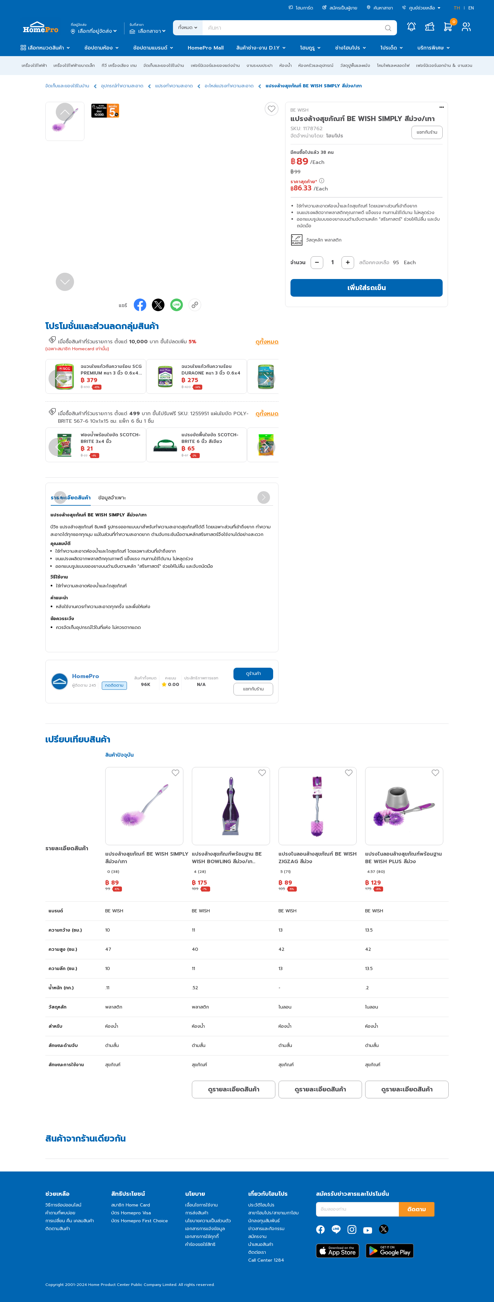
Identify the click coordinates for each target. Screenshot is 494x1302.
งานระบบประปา (259, 65)
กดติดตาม (114, 685)
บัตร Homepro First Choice (139, 1221)
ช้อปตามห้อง (98, 48)
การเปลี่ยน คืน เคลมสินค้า (69, 1221)
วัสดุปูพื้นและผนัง (355, 65)
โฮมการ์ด (301, 8)
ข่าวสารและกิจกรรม (266, 1228)
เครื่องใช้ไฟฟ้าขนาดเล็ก (74, 65)
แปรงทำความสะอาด (174, 86)
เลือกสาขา (148, 31)
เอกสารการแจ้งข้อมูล (205, 1228)
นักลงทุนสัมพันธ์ (264, 1221)
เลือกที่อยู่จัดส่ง (94, 31)
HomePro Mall (206, 48)
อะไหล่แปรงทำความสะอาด (229, 86)
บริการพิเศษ (430, 48)
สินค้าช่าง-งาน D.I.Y (258, 48)
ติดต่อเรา (257, 1252)
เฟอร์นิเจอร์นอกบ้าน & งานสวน (444, 65)
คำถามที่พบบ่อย (60, 1213)
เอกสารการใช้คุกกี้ (202, 1236)
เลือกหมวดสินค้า (46, 48)
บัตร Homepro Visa (131, 1213)
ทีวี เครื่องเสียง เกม (119, 65)
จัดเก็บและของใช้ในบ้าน (163, 65)
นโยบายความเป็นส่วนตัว (208, 1221)
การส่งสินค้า (196, 1213)
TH (457, 8)
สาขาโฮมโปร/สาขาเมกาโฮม (273, 1213)
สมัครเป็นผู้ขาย (339, 8)
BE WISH (299, 110)
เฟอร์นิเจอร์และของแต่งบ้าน (215, 65)
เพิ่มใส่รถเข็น (367, 287)
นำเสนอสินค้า (260, 1244)
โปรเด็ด (389, 48)
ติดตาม (416, 1209)
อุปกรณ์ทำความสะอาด (122, 86)
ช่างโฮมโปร (347, 48)
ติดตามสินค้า (57, 1228)
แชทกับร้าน (253, 689)
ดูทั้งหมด (267, 342)
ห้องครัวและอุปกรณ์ (315, 65)
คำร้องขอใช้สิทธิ (200, 1244)
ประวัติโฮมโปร (261, 1205)
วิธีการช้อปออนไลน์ (63, 1205)
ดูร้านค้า (253, 673)
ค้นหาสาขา (379, 8)
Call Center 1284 (266, 1260)
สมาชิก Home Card (130, 1205)
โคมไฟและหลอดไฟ (393, 65)
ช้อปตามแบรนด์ (150, 48)
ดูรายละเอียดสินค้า (233, 1089)
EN (471, 8)
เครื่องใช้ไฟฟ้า (34, 65)
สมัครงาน (257, 1236)
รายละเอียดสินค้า (71, 498)
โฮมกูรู (307, 48)
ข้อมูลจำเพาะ (112, 498)
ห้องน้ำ (285, 65)
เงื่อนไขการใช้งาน (201, 1205)
